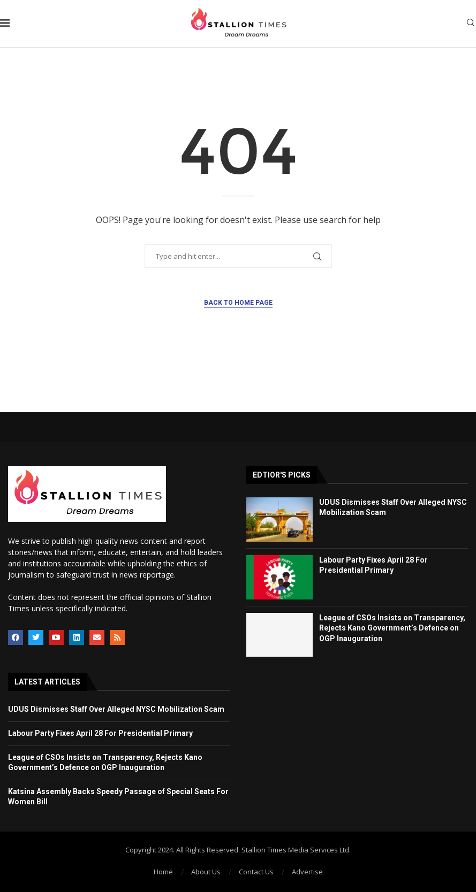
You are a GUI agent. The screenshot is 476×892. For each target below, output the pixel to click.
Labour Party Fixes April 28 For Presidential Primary (100, 733)
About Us (206, 871)
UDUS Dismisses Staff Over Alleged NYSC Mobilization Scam (116, 709)
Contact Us (256, 871)
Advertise (307, 871)
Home (163, 871)
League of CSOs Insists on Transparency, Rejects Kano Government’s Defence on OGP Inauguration (392, 628)
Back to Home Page (238, 302)
